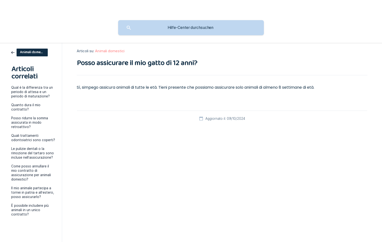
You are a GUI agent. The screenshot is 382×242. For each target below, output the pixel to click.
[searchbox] (191, 27)
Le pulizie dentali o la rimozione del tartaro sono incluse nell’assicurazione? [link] (32, 153)
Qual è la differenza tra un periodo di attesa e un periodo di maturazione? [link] (32, 92)
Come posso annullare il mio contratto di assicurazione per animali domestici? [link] (31, 172)
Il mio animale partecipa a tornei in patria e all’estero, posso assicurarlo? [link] (32, 192)
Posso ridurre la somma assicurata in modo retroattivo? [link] (29, 122)
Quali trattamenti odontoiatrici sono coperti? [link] (33, 138)
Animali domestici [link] (109, 51)
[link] (29, 52)
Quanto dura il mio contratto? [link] (25, 107)
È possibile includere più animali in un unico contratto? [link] (30, 210)
